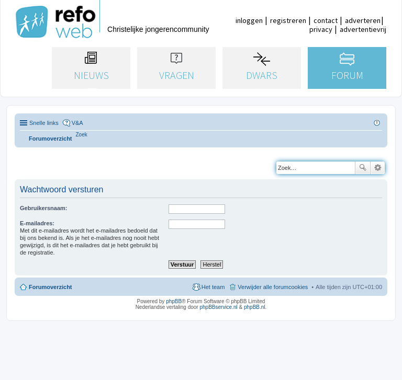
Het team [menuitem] (213, 287)
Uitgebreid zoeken (378, 168)
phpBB (174, 301)
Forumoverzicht (50, 287)
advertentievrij (363, 29)
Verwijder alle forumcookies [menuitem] (273, 287)
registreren (288, 20)
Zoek (363, 168)
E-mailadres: (37, 223)
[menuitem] (81, 134)
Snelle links (44, 123)
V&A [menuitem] (77, 123)
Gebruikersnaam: (43, 208)
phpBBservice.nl (218, 307)
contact (326, 20)
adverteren (363, 20)
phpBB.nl (254, 307)
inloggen (249, 20)
